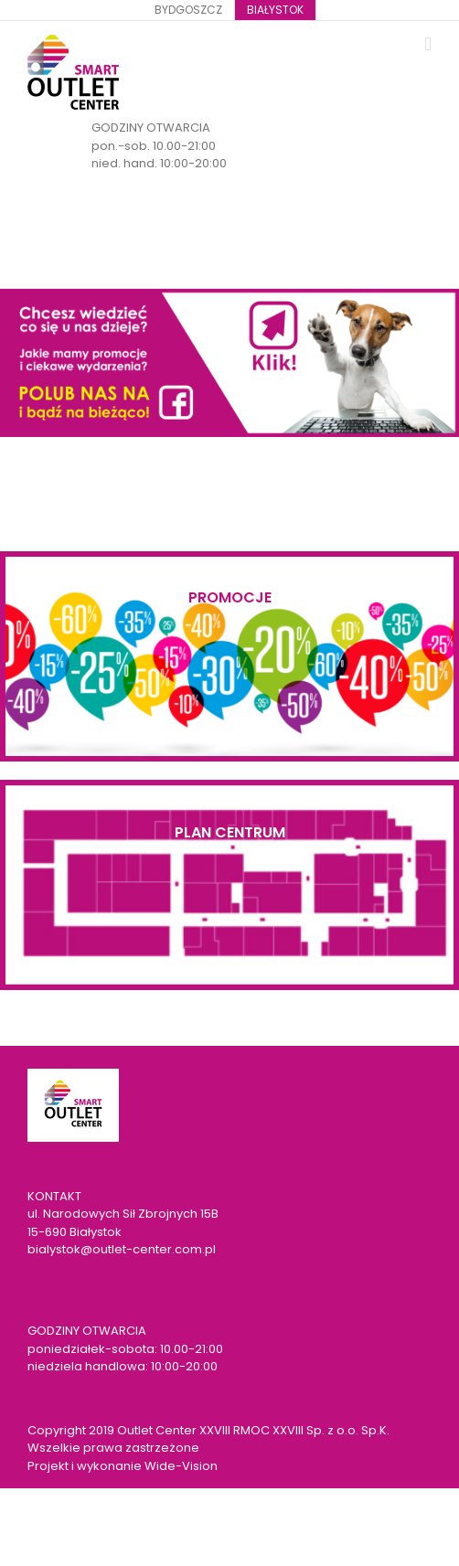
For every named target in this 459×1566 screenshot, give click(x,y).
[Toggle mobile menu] (428, 44)
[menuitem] (188, 10)
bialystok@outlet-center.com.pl (121, 1249)
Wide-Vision (181, 1466)
